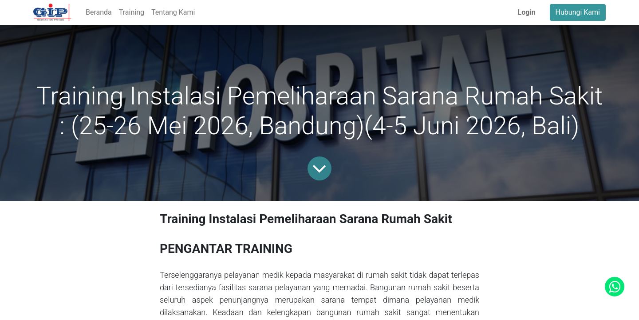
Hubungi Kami (578, 12)
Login (527, 12)
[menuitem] (98, 12)
